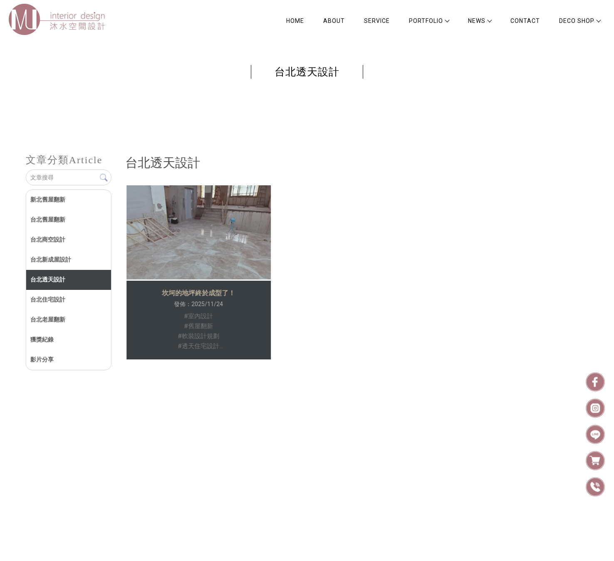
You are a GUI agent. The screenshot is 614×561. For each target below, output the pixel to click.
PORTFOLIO (429, 20)
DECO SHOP (579, 20)
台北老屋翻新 (47, 319)
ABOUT (334, 20)
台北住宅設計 (47, 299)
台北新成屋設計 (50, 259)
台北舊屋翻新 (47, 219)
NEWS (479, 20)
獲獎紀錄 (41, 339)
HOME (295, 20)
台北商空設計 (47, 239)
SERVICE (377, 20)
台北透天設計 (47, 279)
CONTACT (525, 20)
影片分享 (41, 359)
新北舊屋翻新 (47, 199)
